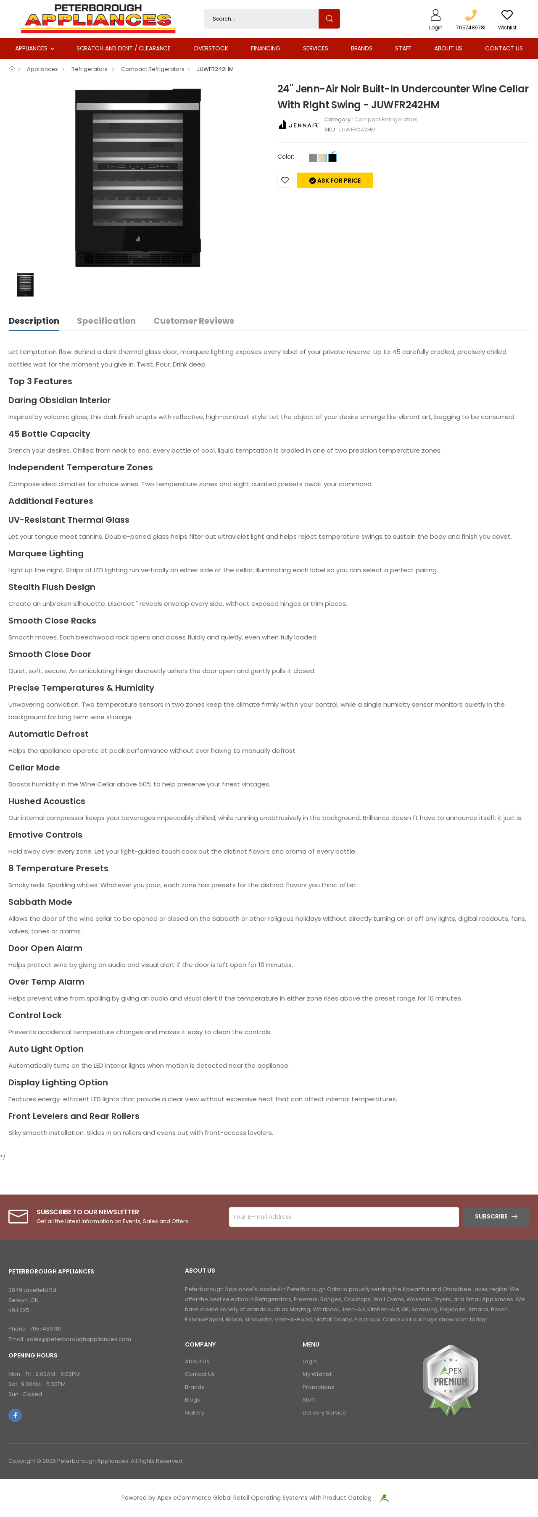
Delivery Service (324, 1413)
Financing (265, 48)
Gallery (194, 1413)
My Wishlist (317, 1374)
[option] (136, 176)
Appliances (31, 48)
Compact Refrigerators (153, 69)
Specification (106, 321)
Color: (285, 156)
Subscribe (491, 1216)
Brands (361, 48)
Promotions (318, 1387)
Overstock (210, 48)
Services (315, 48)
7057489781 (45, 1329)
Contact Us (504, 48)
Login (310, 1361)
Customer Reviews (193, 321)
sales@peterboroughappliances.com (79, 1339)
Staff (403, 48)
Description (34, 321)
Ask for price (338, 180)
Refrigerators (90, 69)
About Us (448, 48)
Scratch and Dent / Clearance (123, 48)
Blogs (192, 1400)
